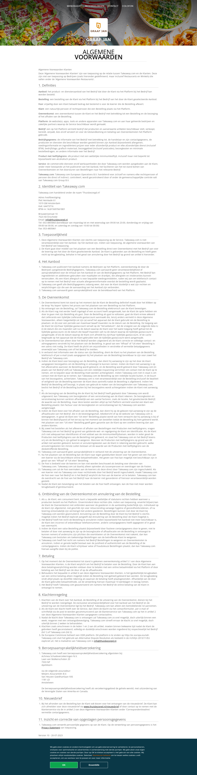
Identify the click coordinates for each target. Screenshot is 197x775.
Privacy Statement (51, 727)
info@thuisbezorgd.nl (56, 219)
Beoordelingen (94, 6)
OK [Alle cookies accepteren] (64, 765)
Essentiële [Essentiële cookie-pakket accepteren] (94, 765)
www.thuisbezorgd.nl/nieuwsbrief (101, 706)
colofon (127, 6)
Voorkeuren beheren (102, 755)
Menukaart (74, 6)
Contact (113, 6)
